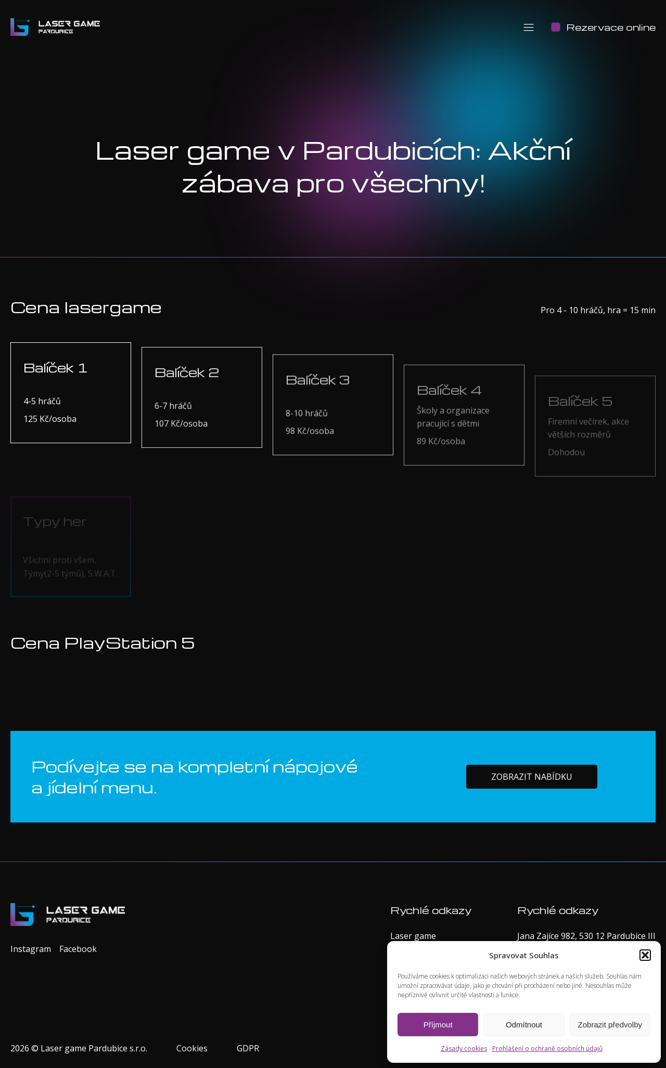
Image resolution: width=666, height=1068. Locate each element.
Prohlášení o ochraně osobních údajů (547, 1048)
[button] (645, 955)
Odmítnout (524, 1024)
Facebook (78, 949)
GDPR (248, 1048)
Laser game (413, 936)
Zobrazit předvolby (610, 1024)
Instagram (30, 949)
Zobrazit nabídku (531, 791)
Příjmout (438, 1024)
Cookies (192, 1048)
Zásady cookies (464, 1048)
